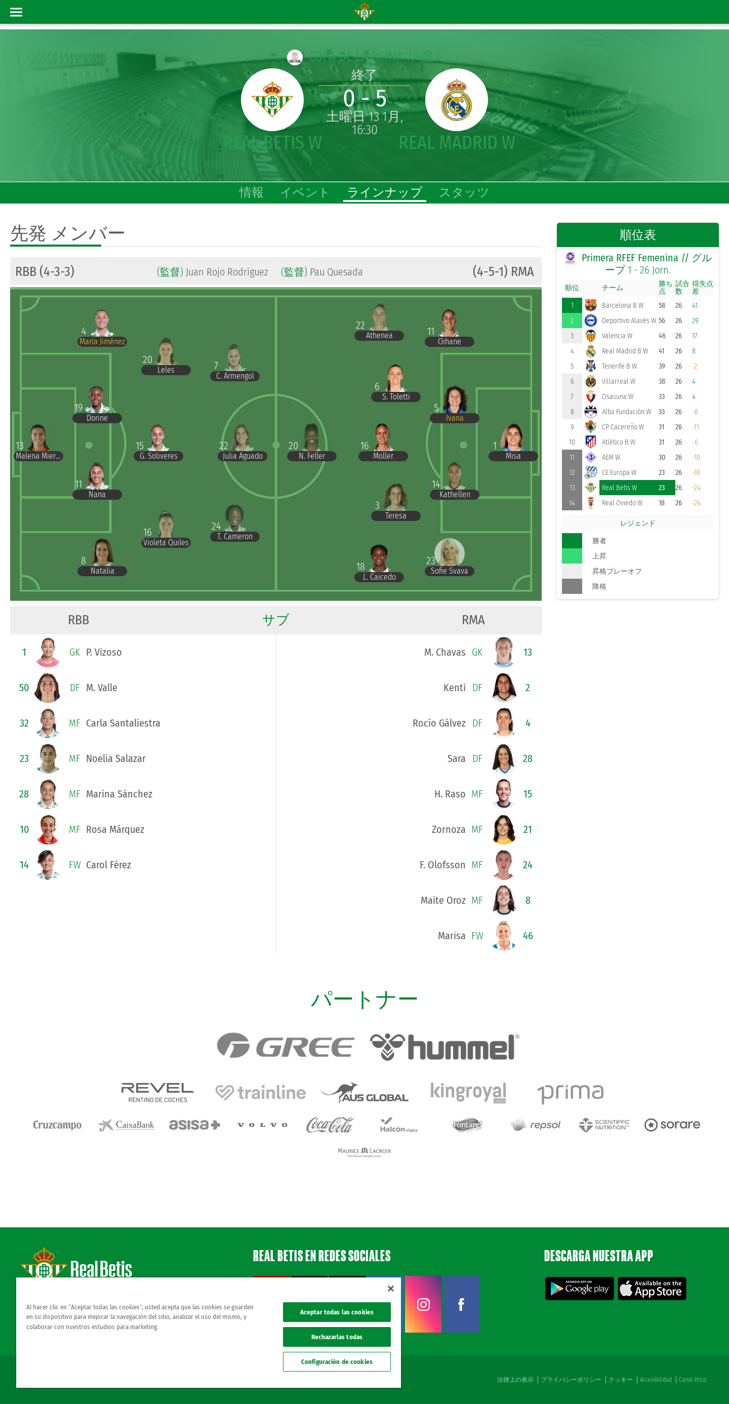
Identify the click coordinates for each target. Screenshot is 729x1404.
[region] (208, 1332)
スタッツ (464, 192)
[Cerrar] (391, 1289)
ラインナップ (385, 192)
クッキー (621, 1379)
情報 (251, 192)
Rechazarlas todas (336, 1337)
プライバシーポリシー (571, 1379)
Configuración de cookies (337, 1362)
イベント (305, 192)
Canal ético (692, 1379)
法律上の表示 (515, 1379)
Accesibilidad (656, 1379)
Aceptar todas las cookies (337, 1312)
